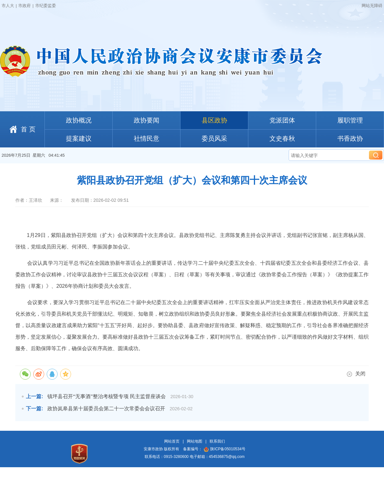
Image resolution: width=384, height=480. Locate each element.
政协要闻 (146, 120)
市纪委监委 (45, 5)
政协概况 (79, 120)
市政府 (24, 5)
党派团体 (282, 120)
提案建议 (79, 138)
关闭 (356, 373)
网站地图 (194, 441)
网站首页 (172, 441)
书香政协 (350, 138)
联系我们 (217, 441)
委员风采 (214, 138)
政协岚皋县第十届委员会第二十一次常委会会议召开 (106, 408)
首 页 (28, 129)
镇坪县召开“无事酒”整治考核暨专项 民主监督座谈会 (106, 396)
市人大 (8, 5)
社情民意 (146, 138)
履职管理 (350, 120)
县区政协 (214, 120)
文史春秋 (282, 138)
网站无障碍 (372, 5)
